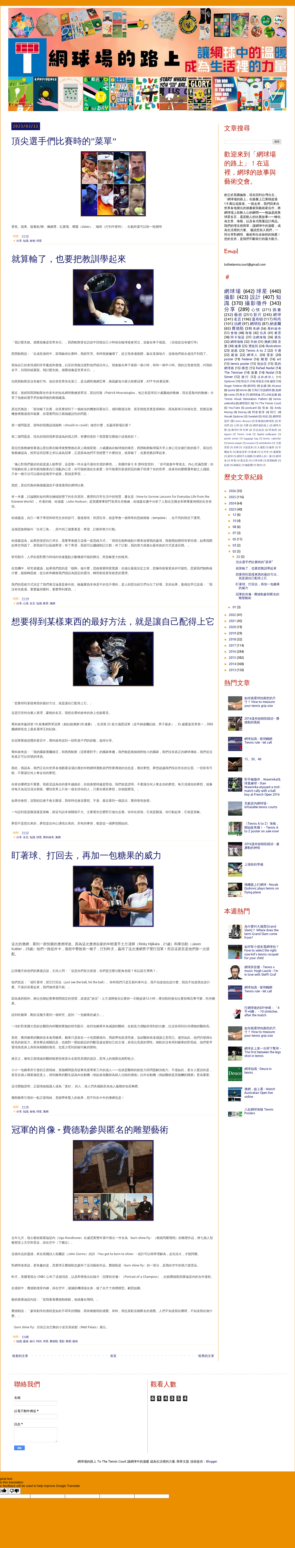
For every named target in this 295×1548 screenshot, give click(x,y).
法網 (237, 323)
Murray (242, 412)
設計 (255, 297)
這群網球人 (266, 377)
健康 (238, 346)
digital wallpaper (267, 434)
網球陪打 (244, 403)
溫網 (278, 390)
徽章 (271, 447)
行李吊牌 (257, 460)
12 (235, 514)
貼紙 (226, 465)
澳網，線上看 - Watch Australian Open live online (259, 1092)
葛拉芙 (244, 460)
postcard (251, 407)
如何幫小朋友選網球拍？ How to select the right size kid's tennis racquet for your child (261, 952)
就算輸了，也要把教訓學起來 (68, 259)
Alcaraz (276, 385)
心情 (25, 603)
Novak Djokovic (234, 416)
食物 (32, 240)
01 (235, 607)
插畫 (277, 309)
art (279, 359)
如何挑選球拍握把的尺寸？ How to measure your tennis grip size (260, 701)
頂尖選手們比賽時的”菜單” (63, 141)
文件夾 (265, 451)
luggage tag (251, 438)
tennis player (235, 443)
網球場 (232, 291)
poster (228, 359)
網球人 (252, 355)
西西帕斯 (272, 460)
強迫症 (262, 363)
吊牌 (235, 447)
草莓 (233, 460)
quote (231, 390)
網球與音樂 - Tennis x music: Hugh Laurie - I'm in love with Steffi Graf (261, 970)
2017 (233, 645)
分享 (19, 240)
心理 (236, 425)
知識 (25, 240)
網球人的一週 (264, 456)
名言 (32, 603)
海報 (248, 333)
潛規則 (253, 346)
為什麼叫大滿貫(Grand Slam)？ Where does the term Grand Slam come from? (261, 932)
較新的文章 (20, 1356)
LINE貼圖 (271, 394)
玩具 (263, 333)
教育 (45, 603)
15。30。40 (252, 759)
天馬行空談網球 (261, 390)
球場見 (260, 381)
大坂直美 (248, 447)
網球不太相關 (244, 456)
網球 (277, 314)
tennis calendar (272, 438)
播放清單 (241, 451)
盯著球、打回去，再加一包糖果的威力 (86, 856)
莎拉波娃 (258, 429)
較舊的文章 (206, 1356)
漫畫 (254, 372)
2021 (233, 621)
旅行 (32, 1341)
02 (235, 551)
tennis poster (240, 363)
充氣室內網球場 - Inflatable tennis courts (260, 805)
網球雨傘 (255, 394)
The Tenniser (233, 372)
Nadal (270, 372)
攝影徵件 (256, 303)
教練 (254, 451)
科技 (265, 416)
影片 (258, 314)
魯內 (259, 465)
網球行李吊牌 (239, 429)
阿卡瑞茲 (238, 337)
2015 (233, 657)
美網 (256, 328)
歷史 (242, 394)
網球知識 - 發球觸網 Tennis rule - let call (258, 740)
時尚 (39, 1341)
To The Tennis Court (268, 403)
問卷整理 (258, 412)
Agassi (228, 434)
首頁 (113, 1356)
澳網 (52, 603)
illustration (273, 346)
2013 (233, 670)
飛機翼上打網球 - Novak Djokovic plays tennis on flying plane (261, 888)
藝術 (75, 1341)
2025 (233, 497)
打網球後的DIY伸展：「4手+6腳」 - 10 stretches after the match (261, 1011)
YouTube (234, 407)
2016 (233, 651)
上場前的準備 (253, 864)
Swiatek (253, 416)
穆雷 (273, 381)
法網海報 (260, 337)
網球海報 (236, 341)
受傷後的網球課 (264, 421)
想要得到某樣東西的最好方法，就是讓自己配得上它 (113, 622)
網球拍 (255, 323)
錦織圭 (237, 465)
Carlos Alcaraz (242, 421)
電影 (62, 1341)
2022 (233, 615)
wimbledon (265, 443)
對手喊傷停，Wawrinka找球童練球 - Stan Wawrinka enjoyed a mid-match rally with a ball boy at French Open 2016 (262, 787)
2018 (233, 639)
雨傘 (265, 407)
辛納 (253, 341)
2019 (233, 633)
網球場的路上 (261, 425)
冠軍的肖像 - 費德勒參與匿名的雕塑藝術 (89, 1130)
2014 (233, 664)
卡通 (277, 350)
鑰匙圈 (249, 465)
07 (235, 533)
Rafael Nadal (265, 368)
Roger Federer (233, 385)
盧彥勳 (277, 451)
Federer (247, 359)
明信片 (245, 381)
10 (235, 520)
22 (239, 556)
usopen (250, 443)
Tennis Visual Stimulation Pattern (246, 399)
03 (235, 545)
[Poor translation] (14, 1491)
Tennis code (244, 434)
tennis (243, 390)
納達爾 (275, 323)
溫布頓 (257, 319)
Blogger (211, 1461)
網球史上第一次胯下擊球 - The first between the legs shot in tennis (262, 1052)
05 (235, 539)
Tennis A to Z (256, 350)
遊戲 (234, 350)
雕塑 (68, 1341)
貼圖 (264, 385)
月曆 (246, 425)
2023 (233, 509)
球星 (39, 240)
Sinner (228, 377)
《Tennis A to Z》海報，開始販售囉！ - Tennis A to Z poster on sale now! (261, 827)
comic (231, 394)
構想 (245, 368)
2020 (233, 627)
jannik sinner (231, 438)
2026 (233, 491)
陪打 (273, 412)
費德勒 (54, 1341)
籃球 (230, 456)
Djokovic (229, 381)
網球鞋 (251, 385)
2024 (233, 503)
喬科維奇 (48, 837)
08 (235, 527)
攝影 (229, 297)
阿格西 (273, 429)
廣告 (277, 337)
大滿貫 (261, 447)
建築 (25, 1341)
